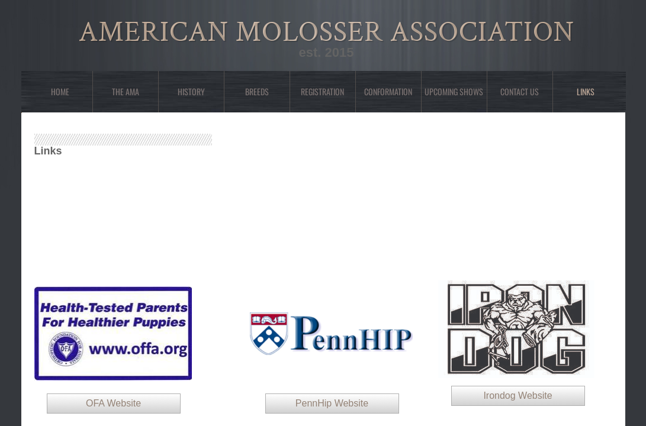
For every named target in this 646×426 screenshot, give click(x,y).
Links (585, 91)
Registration (322, 91)
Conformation (388, 91)
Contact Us (519, 91)
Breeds (257, 91)
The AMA (125, 91)
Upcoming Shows (454, 91)
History (191, 91)
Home (60, 91)
